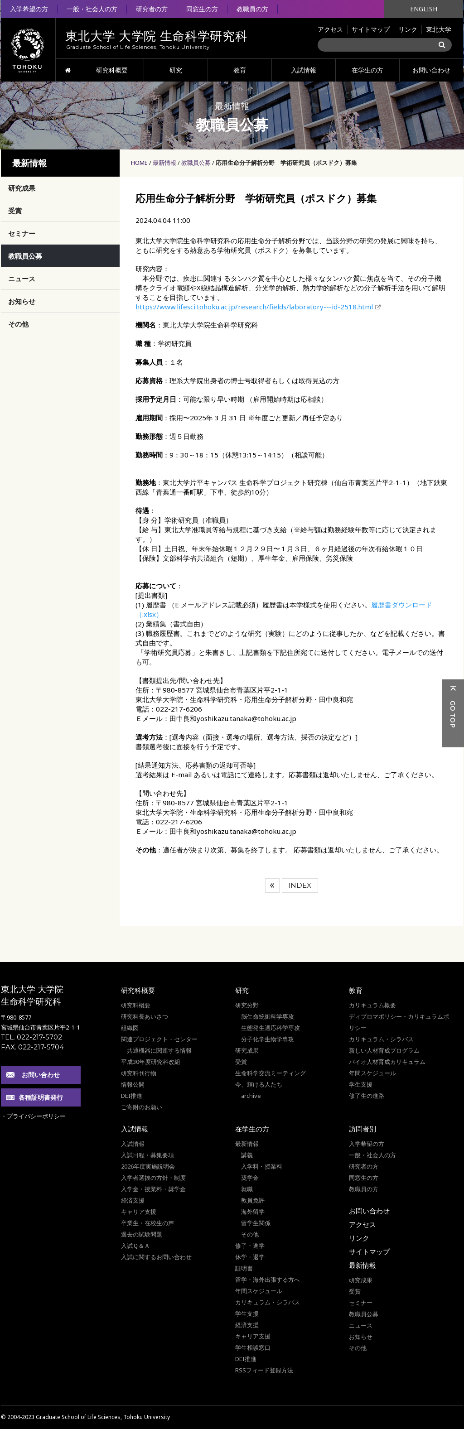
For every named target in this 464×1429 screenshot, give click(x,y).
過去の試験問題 (141, 1234)
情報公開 (133, 1084)
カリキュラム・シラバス (381, 1039)
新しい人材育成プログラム (384, 1050)
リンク (407, 29)
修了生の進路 (366, 1096)
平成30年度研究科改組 (150, 1062)
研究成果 (21, 187)
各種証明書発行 (41, 1097)
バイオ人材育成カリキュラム (387, 1062)
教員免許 (253, 1200)
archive (251, 1096)
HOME (68, 70)
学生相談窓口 (253, 1347)
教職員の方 (252, 9)
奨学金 (250, 1178)
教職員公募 (196, 163)
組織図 (130, 1028)
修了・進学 (250, 1245)
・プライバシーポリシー (33, 1116)
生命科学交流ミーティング (270, 1073)
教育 (239, 70)
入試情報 (303, 70)
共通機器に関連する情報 (159, 1050)
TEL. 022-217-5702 (31, 1037)
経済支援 (133, 1200)
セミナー (21, 233)
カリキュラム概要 (372, 1005)
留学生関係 (256, 1223)
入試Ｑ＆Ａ (135, 1245)
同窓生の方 (202, 9)
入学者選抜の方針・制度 (153, 1178)
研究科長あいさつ (144, 1016)
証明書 (244, 1268)
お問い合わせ (431, 70)
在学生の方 (367, 70)
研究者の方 (152, 9)
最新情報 (164, 163)
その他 (18, 323)
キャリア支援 (138, 1212)
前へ (272, 885)
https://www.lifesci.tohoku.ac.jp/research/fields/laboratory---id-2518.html (254, 306)
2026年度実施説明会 (148, 1166)
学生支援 (360, 1084)
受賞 (15, 210)
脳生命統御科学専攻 (267, 1016)
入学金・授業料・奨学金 (153, 1189)
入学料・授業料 (261, 1166)
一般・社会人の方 (92, 9)
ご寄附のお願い (141, 1107)
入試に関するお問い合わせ (156, 1257)
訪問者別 (362, 1128)
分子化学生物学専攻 (267, 1039)
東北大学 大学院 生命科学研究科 (32, 995)
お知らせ (21, 301)
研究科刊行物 (138, 1073)
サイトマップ (371, 29)
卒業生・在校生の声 (147, 1223)
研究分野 (247, 1005)
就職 (247, 1189)
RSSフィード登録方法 (264, 1370)
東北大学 (438, 29)
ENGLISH (423, 9)
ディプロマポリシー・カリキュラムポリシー (399, 1022)
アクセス (330, 29)
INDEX (299, 885)
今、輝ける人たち (258, 1084)
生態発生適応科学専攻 (270, 1028)
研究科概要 (112, 70)
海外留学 (253, 1212)
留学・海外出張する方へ (267, 1279)
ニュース (21, 278)
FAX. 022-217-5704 (32, 1047)
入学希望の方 (29, 9)
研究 (175, 70)
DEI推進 (131, 1096)
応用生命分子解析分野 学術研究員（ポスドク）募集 (286, 163)
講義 (247, 1155)
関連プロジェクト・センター (159, 1039)
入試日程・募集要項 (147, 1155)
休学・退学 (250, 1257)
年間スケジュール (372, 1073)
